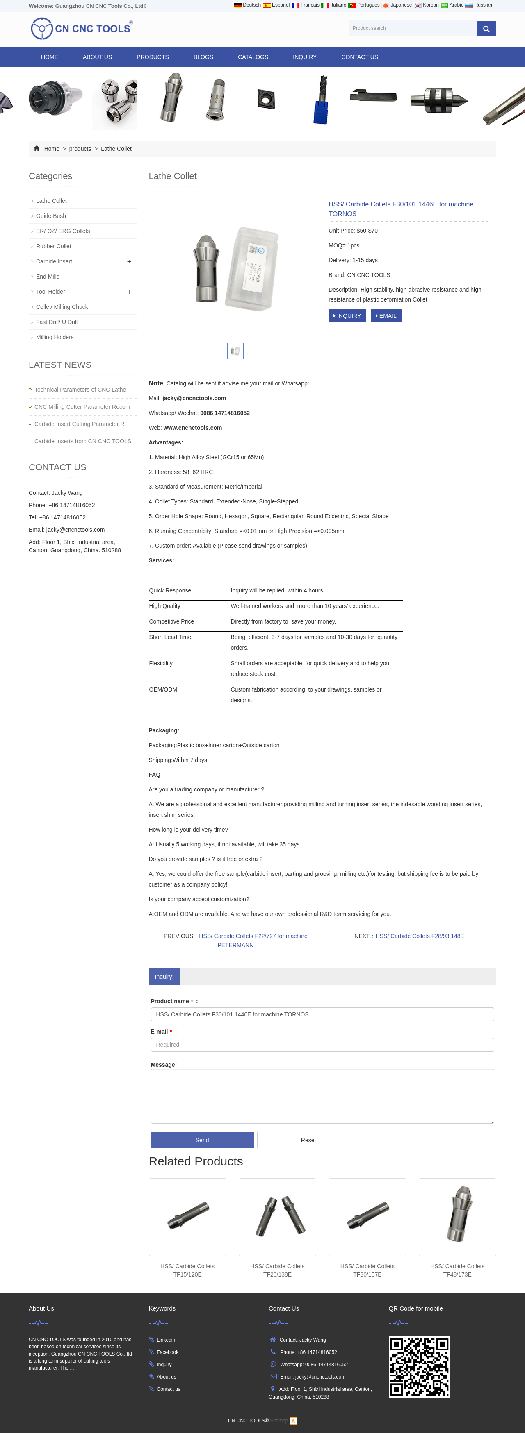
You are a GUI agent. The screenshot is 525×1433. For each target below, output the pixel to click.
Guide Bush (51, 216)
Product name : (174, 1001)
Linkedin (166, 1340)
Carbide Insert (54, 261)
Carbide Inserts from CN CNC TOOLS (82, 441)
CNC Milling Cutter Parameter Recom (82, 407)
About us (166, 1377)
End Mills (47, 276)
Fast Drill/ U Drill (57, 322)
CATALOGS (253, 57)
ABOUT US (97, 57)
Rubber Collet (53, 246)
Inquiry (164, 1364)
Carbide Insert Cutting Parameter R (79, 424)
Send (202, 1140)
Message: (164, 1064)
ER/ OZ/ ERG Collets (63, 231)
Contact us (168, 1389)
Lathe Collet (115, 148)
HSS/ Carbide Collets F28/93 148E (420, 936)
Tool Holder (50, 291)
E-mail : (164, 1031)
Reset (308, 1140)
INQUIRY (305, 57)
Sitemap (279, 1421)
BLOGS (203, 57)
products (153, 57)
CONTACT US (359, 57)
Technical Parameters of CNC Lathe (80, 389)
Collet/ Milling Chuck (62, 307)
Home (49, 57)
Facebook (168, 1352)
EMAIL (386, 316)
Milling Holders (55, 337)
